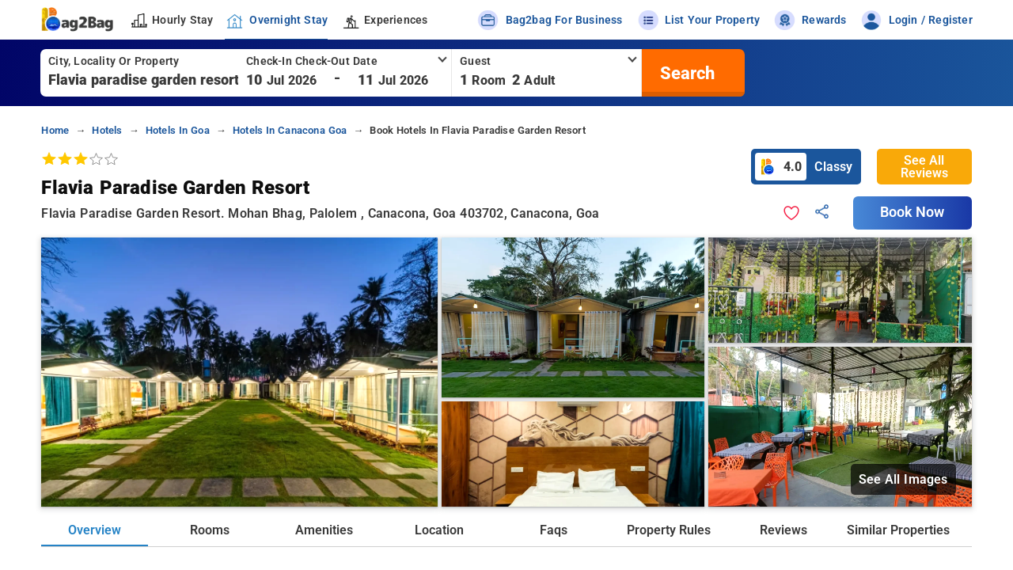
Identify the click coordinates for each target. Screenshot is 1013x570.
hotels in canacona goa (290, 130)
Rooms (210, 530)
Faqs (553, 530)
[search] (685, 73)
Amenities (324, 530)
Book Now (912, 212)
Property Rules (669, 530)
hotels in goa (178, 130)
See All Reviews (924, 166)
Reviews (783, 530)
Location (439, 530)
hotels (107, 130)
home (55, 130)
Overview (94, 530)
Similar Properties (898, 530)
